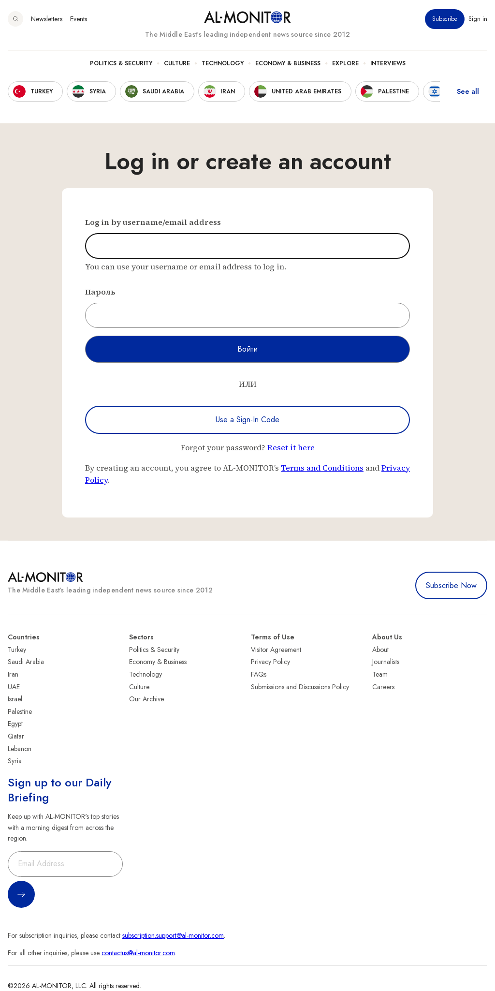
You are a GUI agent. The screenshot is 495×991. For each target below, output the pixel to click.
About (380, 649)
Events (78, 19)
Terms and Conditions (322, 467)
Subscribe (444, 19)
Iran (13, 674)
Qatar (16, 736)
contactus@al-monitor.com (138, 953)
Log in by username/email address (153, 222)
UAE (14, 687)
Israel (15, 699)
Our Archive (146, 699)
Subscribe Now (451, 585)
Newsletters (46, 19)
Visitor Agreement (276, 649)
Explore (345, 63)
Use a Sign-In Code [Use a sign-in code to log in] (247, 419)
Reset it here (291, 447)
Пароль (100, 291)
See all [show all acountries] (468, 91)
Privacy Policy (270, 661)
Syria (15, 761)
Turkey (17, 649)
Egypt (15, 723)
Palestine (20, 711)
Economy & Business (287, 63)
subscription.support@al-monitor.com (173, 935)
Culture (177, 63)
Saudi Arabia (26, 661)
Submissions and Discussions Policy (300, 687)
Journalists (385, 661)
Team (380, 674)
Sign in (477, 19)
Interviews (388, 63)
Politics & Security (121, 63)
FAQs (258, 674)
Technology (223, 63)
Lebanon (19, 749)
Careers (383, 687)
